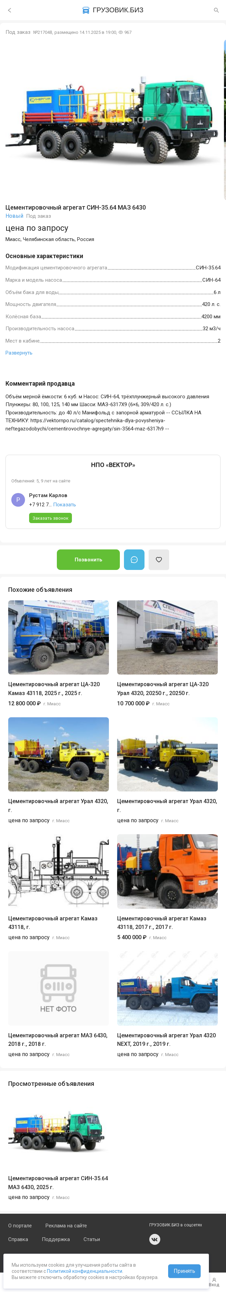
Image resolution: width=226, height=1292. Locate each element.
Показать (64, 505)
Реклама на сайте (66, 1226)
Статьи (92, 1239)
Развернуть (19, 353)
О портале (20, 1226)
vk (154, 1239)
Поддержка (56, 1239)
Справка (18, 1239)
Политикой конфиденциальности (84, 1271)
